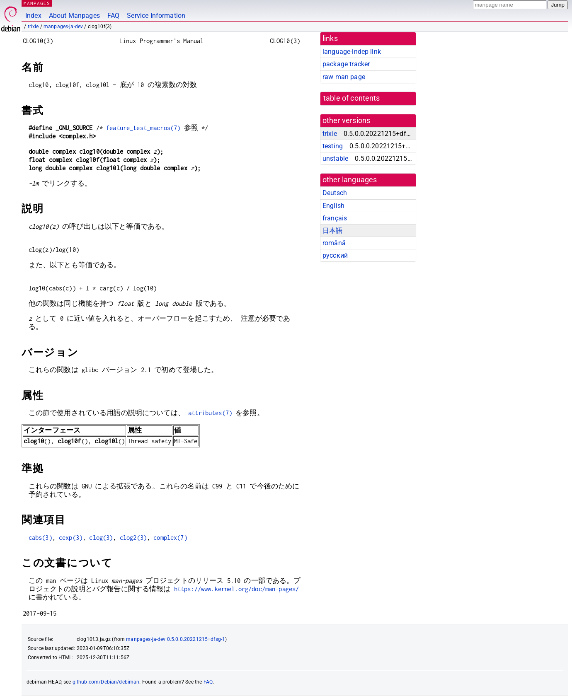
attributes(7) (210, 412)
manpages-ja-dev (63, 26)
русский (335, 255)
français (334, 218)
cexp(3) (70, 537)
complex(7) (170, 537)
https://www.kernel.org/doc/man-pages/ (236, 588)
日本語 (332, 230)
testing (332, 146)
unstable (335, 158)
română (334, 243)
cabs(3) (40, 537)
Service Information (156, 15)
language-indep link (351, 52)
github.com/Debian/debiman (106, 682)
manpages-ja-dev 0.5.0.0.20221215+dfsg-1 (175, 639)
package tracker (346, 64)
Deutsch (334, 193)
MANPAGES (37, 3)
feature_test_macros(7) (143, 127)
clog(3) (101, 537)
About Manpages (74, 15)
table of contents (351, 98)
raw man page (343, 77)
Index (33, 15)
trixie (33, 26)
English (333, 206)
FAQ (113, 15)
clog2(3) (133, 537)
